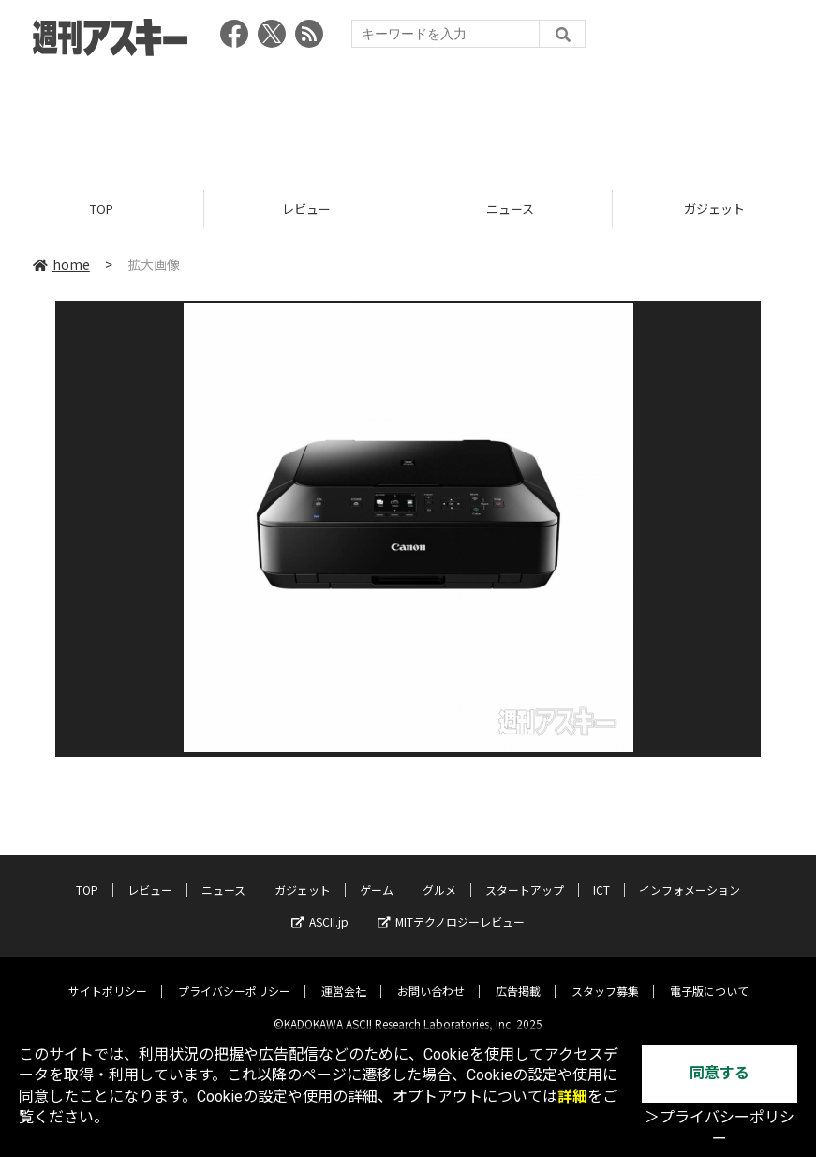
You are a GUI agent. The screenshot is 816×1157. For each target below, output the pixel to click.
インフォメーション (689, 875)
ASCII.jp (320, 907)
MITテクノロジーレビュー (451, 907)
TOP (101, 208)
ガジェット (302, 875)
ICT (601, 875)
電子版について (709, 977)
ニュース (510, 208)
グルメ (439, 875)
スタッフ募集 (605, 977)
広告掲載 (518, 977)
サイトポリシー (107, 977)
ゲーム (376, 875)
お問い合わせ (431, 977)
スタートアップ (524, 875)
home (61, 264)
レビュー (306, 208)
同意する (719, 1073)
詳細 (572, 1096)
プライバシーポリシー (234, 977)
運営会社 (343, 977)
